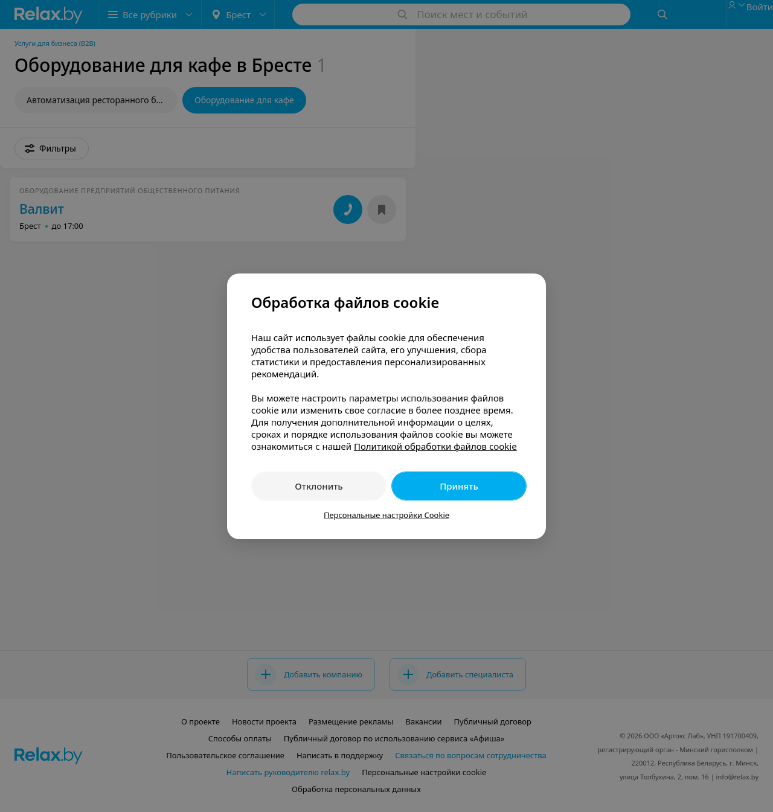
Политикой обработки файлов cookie (435, 446)
